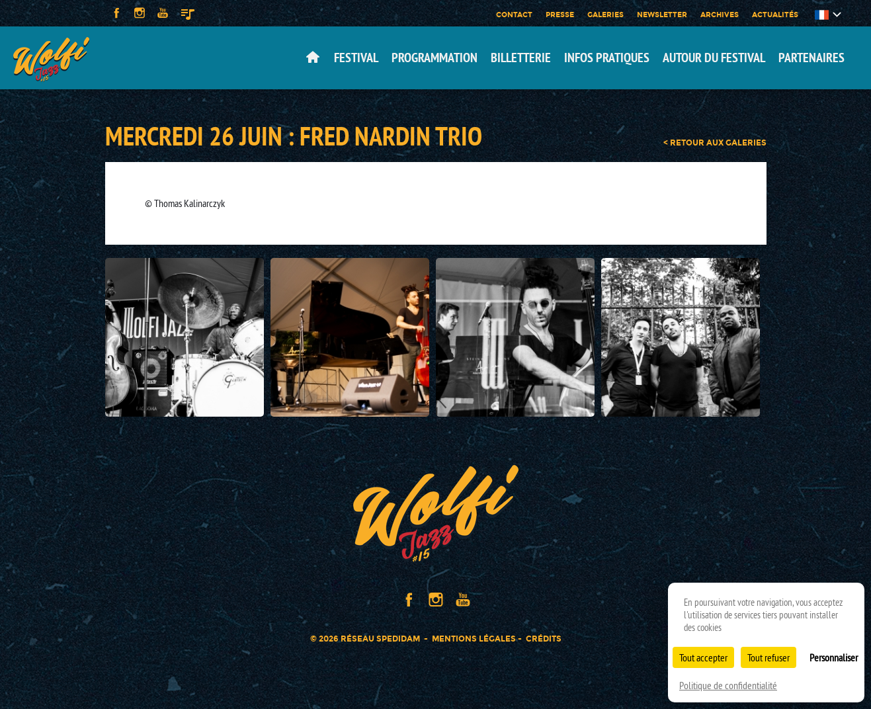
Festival (356, 57)
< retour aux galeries (715, 143)
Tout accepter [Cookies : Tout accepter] (703, 657)
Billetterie (521, 57)
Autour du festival (714, 57)
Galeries (605, 14)
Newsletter (662, 14)
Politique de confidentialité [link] (728, 685)
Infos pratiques (606, 57)
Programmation (434, 57)
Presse (560, 14)
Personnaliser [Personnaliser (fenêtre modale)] (833, 657)
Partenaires (811, 57)
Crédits (543, 639)
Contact (514, 14)
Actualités (775, 14)
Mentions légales (474, 639)
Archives (719, 14)
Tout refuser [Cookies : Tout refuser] (768, 657)
